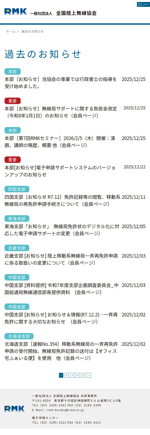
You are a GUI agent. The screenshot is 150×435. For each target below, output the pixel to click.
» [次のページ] (107, 378)
